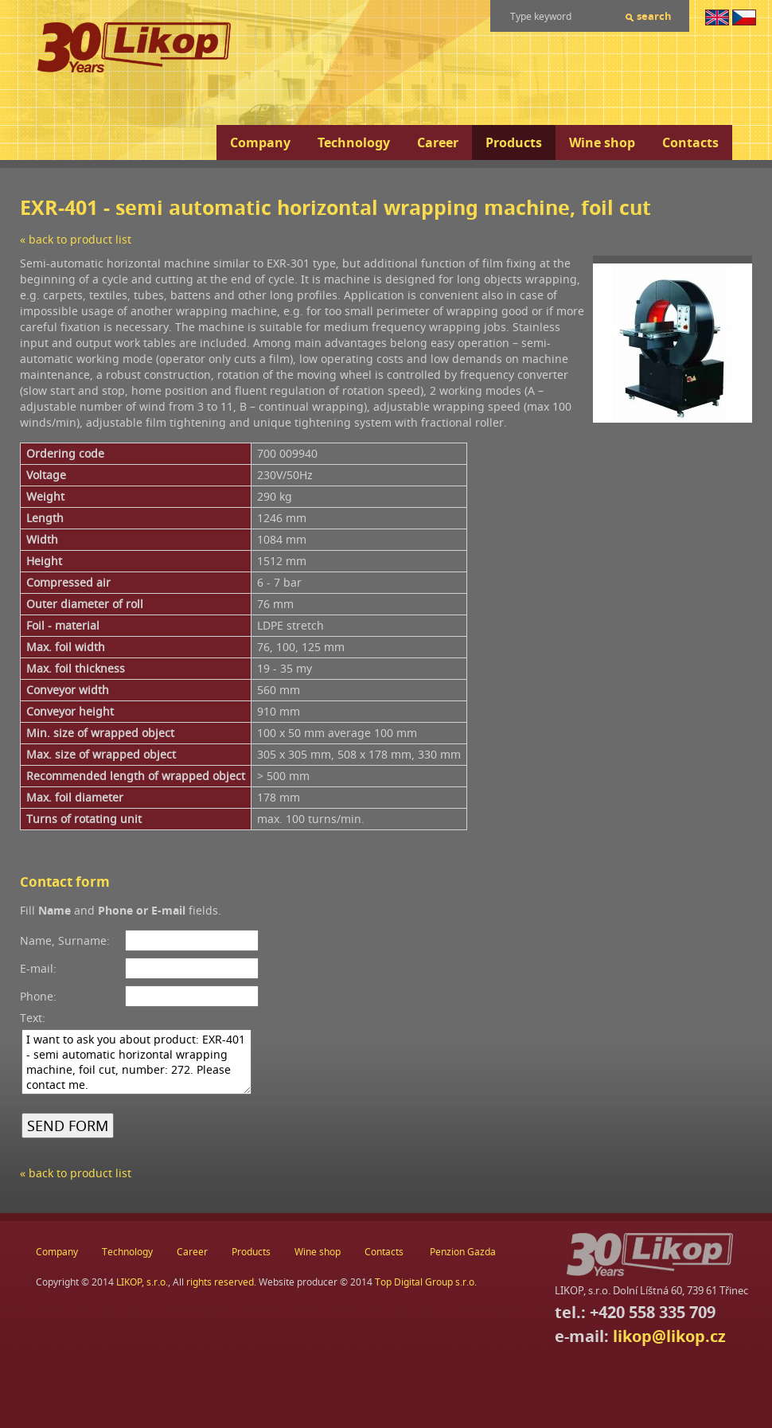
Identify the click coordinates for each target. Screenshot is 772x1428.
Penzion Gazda (463, 1251)
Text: (32, 1017)
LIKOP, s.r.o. (142, 1282)
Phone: (38, 996)
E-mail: (38, 968)
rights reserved (220, 1282)
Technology (354, 142)
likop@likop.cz (669, 1336)
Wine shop (602, 142)
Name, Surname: (65, 940)
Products (513, 142)
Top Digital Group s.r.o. (426, 1282)
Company (260, 142)
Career (437, 142)
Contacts (690, 142)
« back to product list (75, 239)
